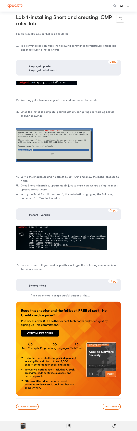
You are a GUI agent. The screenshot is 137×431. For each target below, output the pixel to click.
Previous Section (27, 406)
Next (112, 406)
